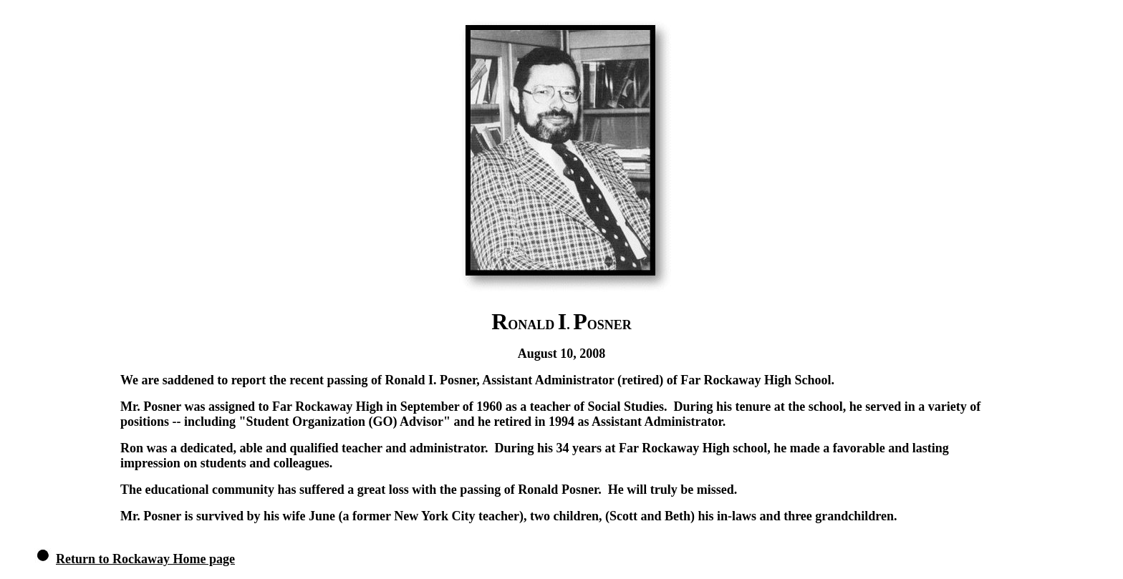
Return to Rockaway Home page (145, 559)
